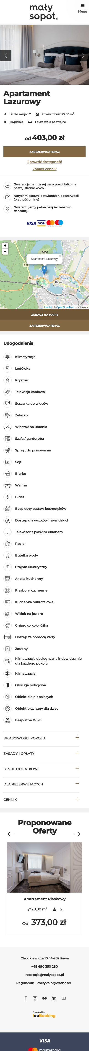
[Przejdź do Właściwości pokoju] (41, 739)
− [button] (5, 251)
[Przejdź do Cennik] (41, 800)
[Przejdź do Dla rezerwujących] (41, 785)
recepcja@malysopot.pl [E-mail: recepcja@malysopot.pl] (44, 975)
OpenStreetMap (65, 307)
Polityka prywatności (54, 983)
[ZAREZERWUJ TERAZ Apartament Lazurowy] (44, 151)
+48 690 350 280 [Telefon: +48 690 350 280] (44, 966)
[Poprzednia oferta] (10, 831)
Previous (5, 55)
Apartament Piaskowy (44, 899)
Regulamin (25, 983)
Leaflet (48, 307)
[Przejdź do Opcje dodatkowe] (41, 769)
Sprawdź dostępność (44, 162)
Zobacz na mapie (44, 314)
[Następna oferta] (77, 831)
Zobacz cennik (45, 169)
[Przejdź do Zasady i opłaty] (41, 754)
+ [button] (5, 245)
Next (83, 55)
